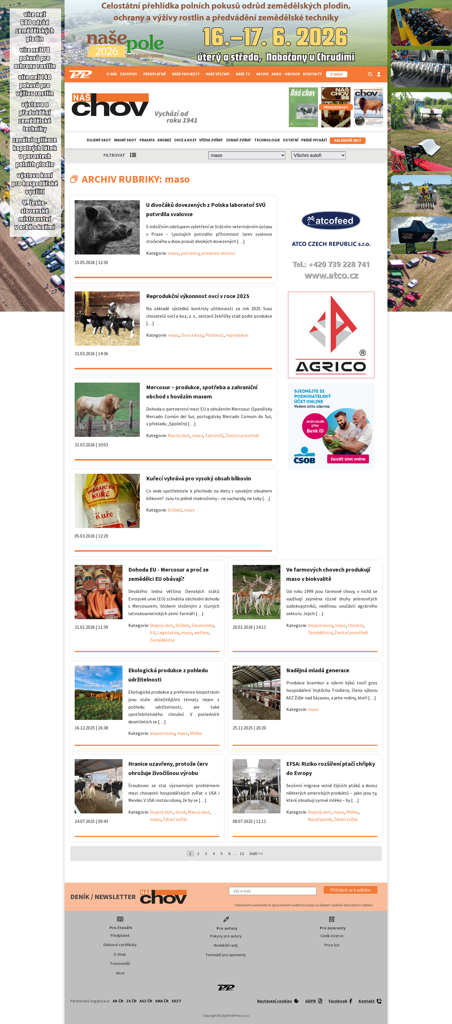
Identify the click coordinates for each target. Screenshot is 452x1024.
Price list (331, 945)
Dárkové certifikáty (120, 944)
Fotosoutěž (120, 963)
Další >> (256, 853)
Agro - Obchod (286, 74)
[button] (350, 890)
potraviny (190, 253)
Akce (120, 973)
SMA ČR (162, 1001)
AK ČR (118, 1001)
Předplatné (156, 74)
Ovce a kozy (185, 140)
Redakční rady (226, 945)
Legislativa (168, 632)
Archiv (262, 74)
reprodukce (237, 335)
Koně (180, 812)
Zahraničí (214, 435)
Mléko (196, 733)
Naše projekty (187, 74)
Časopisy (130, 74)
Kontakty (312, 74)
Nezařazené (320, 819)
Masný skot (125, 140)
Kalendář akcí (347, 140)
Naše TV (244, 74)
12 (242, 853)
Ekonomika (202, 625)
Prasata (147, 140)
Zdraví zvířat (238, 140)
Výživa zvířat (211, 140)
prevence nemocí (218, 253)
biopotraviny (320, 625)
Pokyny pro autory (226, 936)
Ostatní (290, 140)
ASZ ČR (146, 1001)
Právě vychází (314, 140)
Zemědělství (162, 640)
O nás (111, 74)
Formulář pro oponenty (226, 954)
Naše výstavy (219, 74)
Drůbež (164, 140)
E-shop (120, 954)
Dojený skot (99, 140)
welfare (201, 632)
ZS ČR (131, 1001)
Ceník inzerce (332, 935)
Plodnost (214, 335)
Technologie (267, 140)
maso (173, 253)
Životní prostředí (242, 435)
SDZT (176, 1001)
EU (152, 632)
